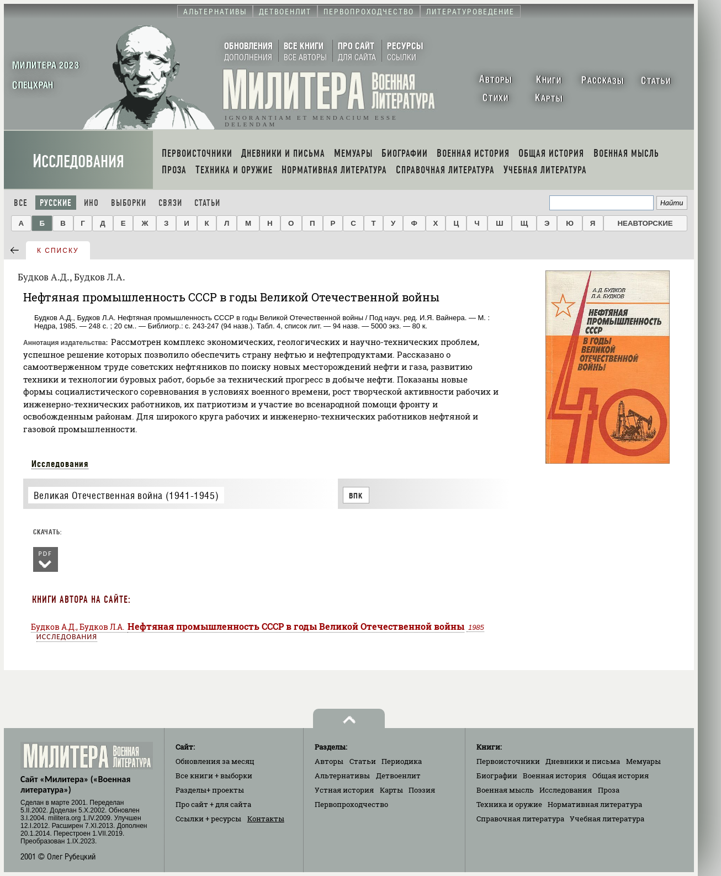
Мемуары (643, 761)
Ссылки (208, 819)
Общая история (620, 776)
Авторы (329, 761)
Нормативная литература (595, 804)
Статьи (207, 203)
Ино (91, 203)
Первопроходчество (351, 804)
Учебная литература (607, 819)
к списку (58, 250)
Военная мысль (505, 790)
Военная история (554, 776)
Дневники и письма (582, 761)
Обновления (215, 761)
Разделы (210, 790)
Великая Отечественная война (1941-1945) (126, 495)
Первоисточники (508, 761)
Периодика (401, 761)
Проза (608, 790)
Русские (56, 203)
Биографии (496, 776)
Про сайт (213, 804)
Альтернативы (342, 776)
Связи (170, 203)
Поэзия (422, 790)
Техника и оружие (509, 804)
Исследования (78, 161)
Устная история (344, 790)
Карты (391, 790)
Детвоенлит (398, 776)
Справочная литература (520, 819)
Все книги (214, 776)
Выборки (128, 203)
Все (21, 203)
